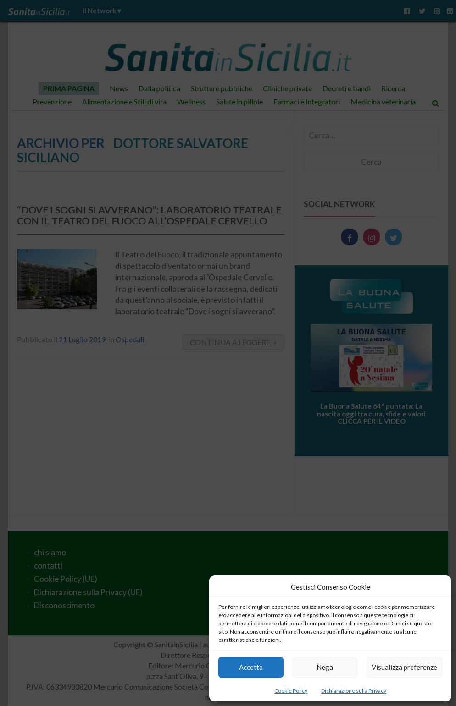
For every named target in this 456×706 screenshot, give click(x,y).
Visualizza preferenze (404, 667)
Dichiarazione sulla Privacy (353, 690)
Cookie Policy (290, 690)
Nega (325, 667)
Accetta (251, 667)
